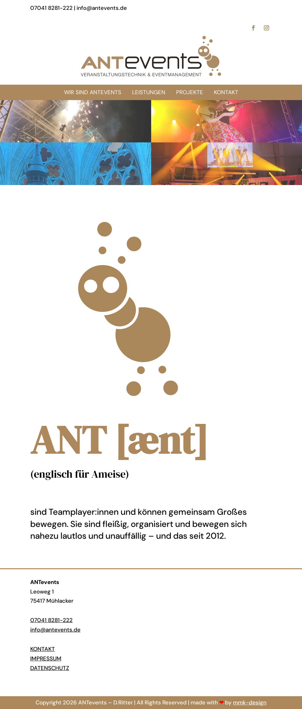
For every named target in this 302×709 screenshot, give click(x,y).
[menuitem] (226, 92)
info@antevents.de (55, 629)
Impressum (45, 658)
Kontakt (42, 649)
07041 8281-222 (51, 620)
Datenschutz (49, 668)
